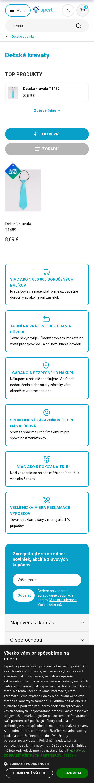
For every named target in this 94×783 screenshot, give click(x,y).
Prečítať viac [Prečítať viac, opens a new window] (76, 750)
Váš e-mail (27, 580)
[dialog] (47, 714)
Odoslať (24, 595)
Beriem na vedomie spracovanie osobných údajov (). (57, 597)
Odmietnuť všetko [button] (29, 773)
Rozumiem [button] (72, 773)
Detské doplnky (23, 36)
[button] (47, 755)
